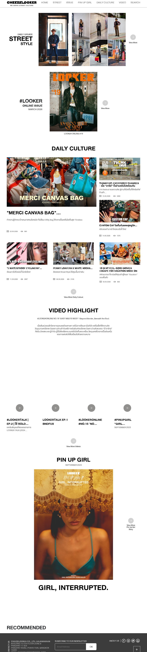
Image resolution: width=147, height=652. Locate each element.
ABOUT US (114, 633)
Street (57, 2)
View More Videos (73, 436)
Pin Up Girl (85, 2)
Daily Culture (105, 2)
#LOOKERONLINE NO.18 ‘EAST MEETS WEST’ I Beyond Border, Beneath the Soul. (73, 311)
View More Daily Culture (73, 287)
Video (122, 2)
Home (44, 2)
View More (133, 32)
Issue (69, 2)
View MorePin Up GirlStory (131, 517)
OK (91, 640)
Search (135, 2)
